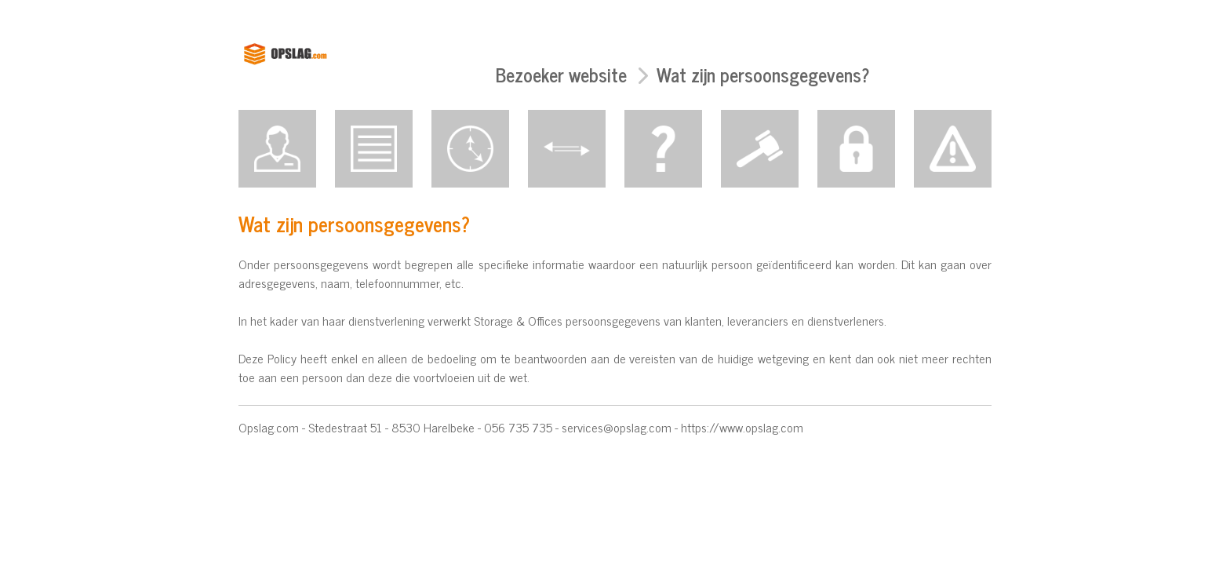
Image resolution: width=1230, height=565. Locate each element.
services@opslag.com (616, 427)
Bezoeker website (561, 74)
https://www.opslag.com (742, 427)
